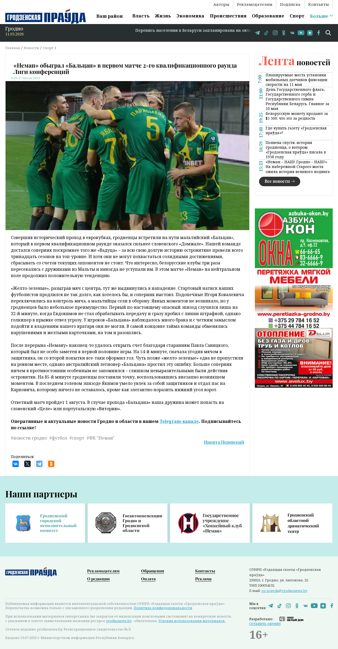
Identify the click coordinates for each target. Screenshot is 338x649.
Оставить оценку (265, 623)
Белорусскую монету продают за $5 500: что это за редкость (297, 116)
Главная (12, 47)
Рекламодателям (254, 4)
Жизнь (163, 16)
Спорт (297, 16)
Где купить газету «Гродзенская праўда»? (296, 130)
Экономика (190, 16)
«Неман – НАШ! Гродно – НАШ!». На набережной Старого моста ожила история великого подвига (298, 167)
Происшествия (228, 16)
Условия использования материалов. (192, 620)
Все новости (277, 181)
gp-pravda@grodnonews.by (284, 590)
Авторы (221, 4)
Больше (319, 16)
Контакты (318, 4)
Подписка (290, 4)
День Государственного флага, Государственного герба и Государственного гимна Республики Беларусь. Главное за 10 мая (297, 99)
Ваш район (109, 16)
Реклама (203, 578)
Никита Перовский (224, 442)
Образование (268, 16)
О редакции (98, 578)
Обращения (152, 570)
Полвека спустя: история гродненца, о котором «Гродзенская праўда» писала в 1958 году (296, 149)
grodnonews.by (119, 620)
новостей (294, 62)
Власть (140, 16)
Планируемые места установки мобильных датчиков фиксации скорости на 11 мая (296, 80)
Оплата (148, 578)
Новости (31, 47)
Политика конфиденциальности (163, 607)
